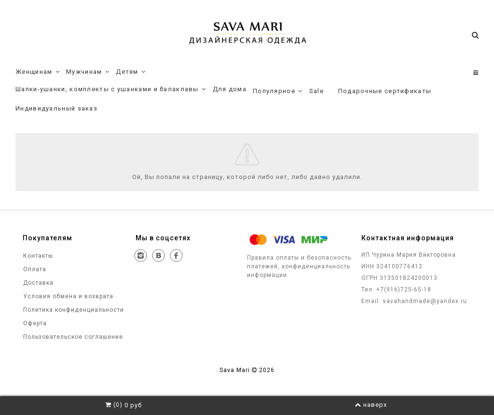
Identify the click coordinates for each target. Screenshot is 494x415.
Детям (131, 72)
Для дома (230, 89)
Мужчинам (88, 72)
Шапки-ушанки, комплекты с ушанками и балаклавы (110, 89)
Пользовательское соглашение (72, 336)
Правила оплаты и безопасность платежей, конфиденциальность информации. (299, 266)
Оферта (34, 323)
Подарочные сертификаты (385, 91)
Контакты (37, 255)
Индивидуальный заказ (56, 108)
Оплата (33, 269)
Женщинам (37, 72)
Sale (316, 91)
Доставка (37, 282)
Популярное (278, 91)
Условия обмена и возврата (67, 296)
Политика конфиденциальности (72, 309)
